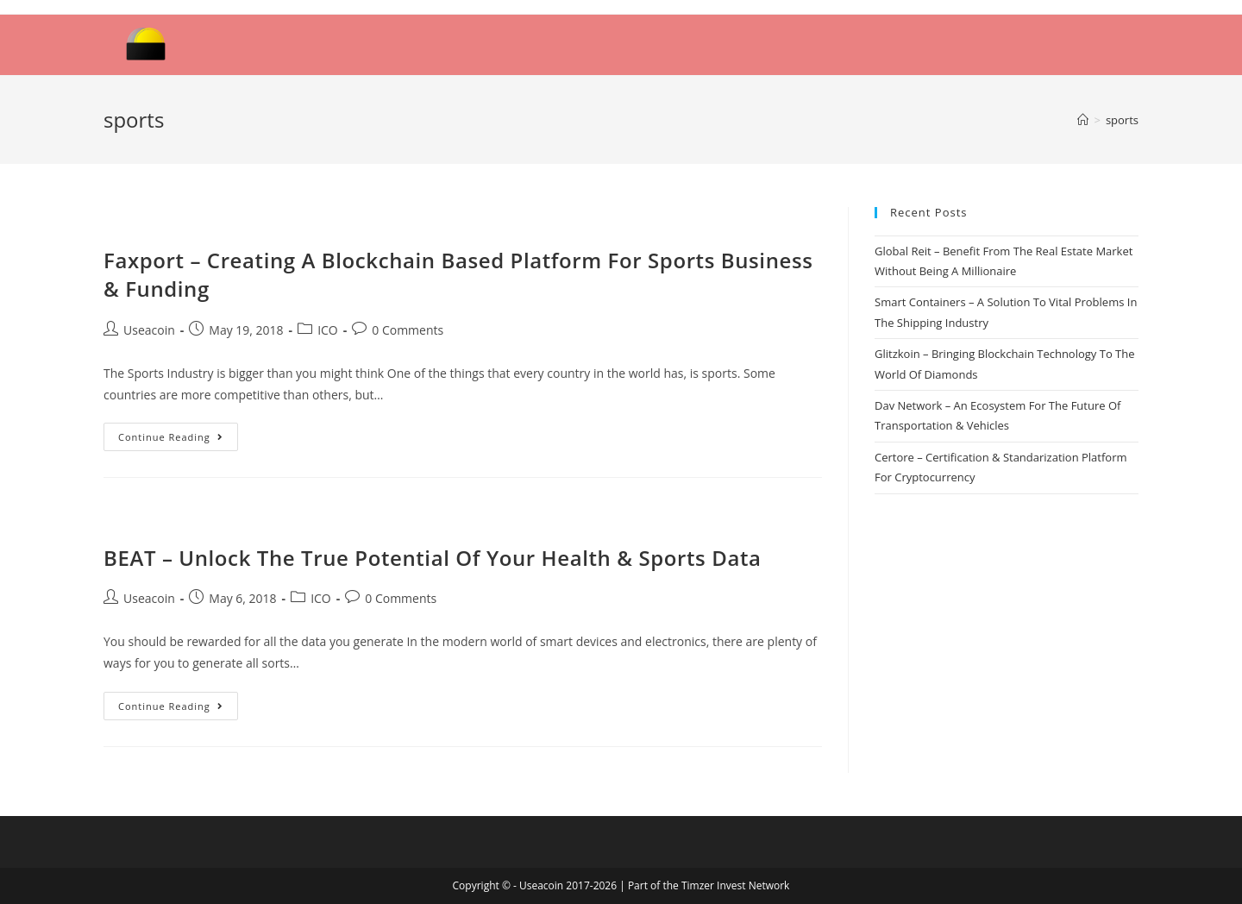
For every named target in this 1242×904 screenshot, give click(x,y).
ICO (327, 330)
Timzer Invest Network (735, 885)
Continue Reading (170, 436)
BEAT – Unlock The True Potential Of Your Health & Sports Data (433, 557)
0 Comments (407, 330)
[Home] (1082, 120)
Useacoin (149, 330)
